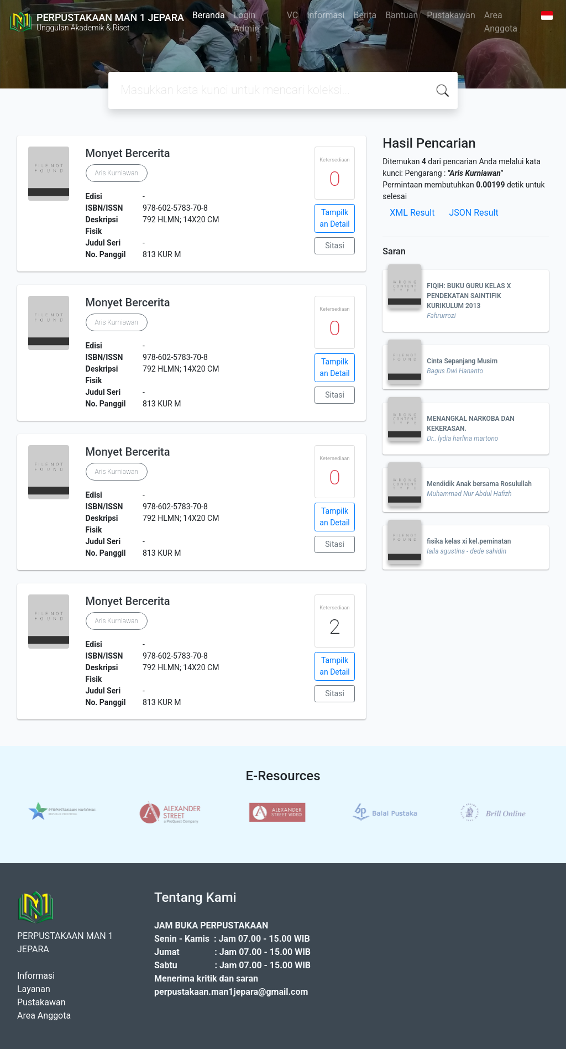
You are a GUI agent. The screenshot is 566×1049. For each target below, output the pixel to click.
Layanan (33, 989)
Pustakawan (451, 15)
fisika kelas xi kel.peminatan (469, 541)
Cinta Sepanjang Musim (462, 361)
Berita (364, 15)
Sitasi (334, 245)
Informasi (325, 15)
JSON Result (473, 212)
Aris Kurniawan (116, 173)
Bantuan (401, 15)
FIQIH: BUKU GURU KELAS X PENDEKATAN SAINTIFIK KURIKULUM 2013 (469, 296)
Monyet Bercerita (128, 153)
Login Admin (246, 22)
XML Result (412, 212)
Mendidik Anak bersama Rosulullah (479, 484)
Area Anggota (500, 22)
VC (292, 15)
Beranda (208, 15)
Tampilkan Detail (334, 218)
